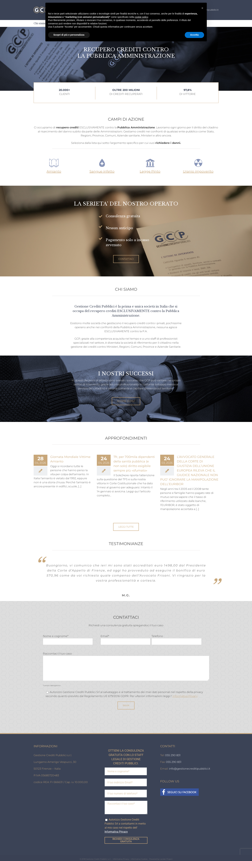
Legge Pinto (150, 171)
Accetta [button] (194, 34)
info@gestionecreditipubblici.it (189, 763)
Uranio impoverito (198, 171)
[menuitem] (40, 23)
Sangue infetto (101, 171)
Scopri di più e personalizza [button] (68, 34)
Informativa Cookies (139, 854)
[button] (202, 8)
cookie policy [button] (141, 17)
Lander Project (166, 854)
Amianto (54, 171)
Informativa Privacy (185, 691)
